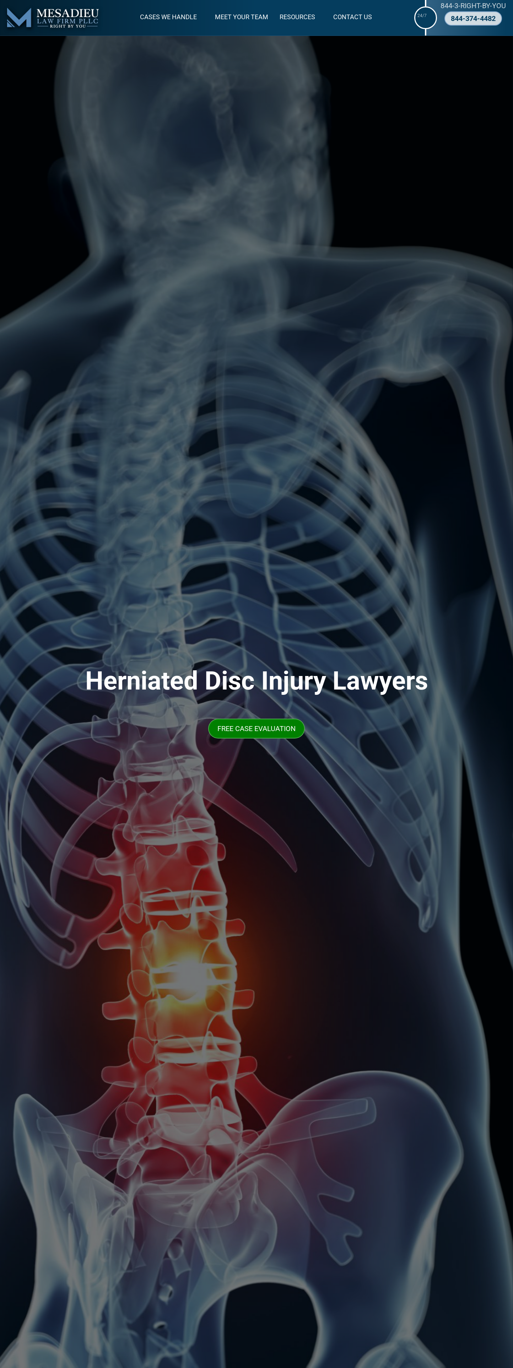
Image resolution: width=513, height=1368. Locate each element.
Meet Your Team (241, 17)
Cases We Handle (168, 17)
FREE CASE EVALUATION (256, 728)
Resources (297, 17)
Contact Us (352, 17)
